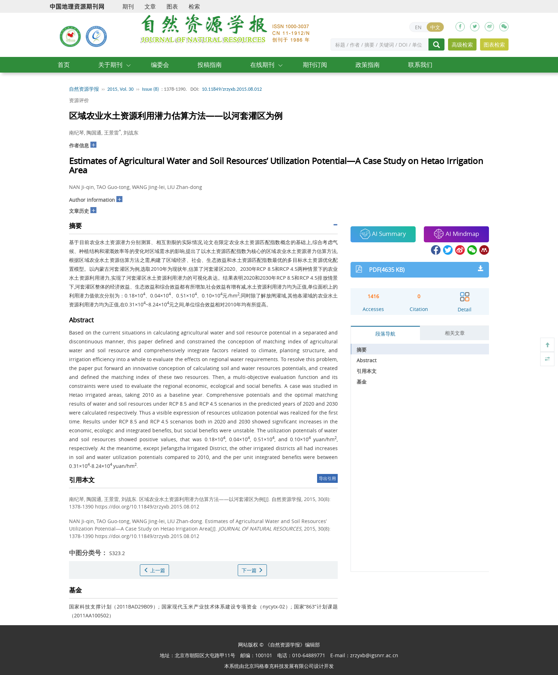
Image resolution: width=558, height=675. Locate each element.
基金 (362, 381)
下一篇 (252, 570)
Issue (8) (150, 89)
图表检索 (494, 44)
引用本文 (367, 371)
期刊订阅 (315, 64)
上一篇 (154, 570)
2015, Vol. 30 (120, 89)
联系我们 (420, 64)
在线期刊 (262, 64)
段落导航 (385, 333)
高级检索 (462, 44)
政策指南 (368, 64)
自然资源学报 (84, 89)
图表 (172, 6)
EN (418, 27)
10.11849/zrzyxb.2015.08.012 (232, 89)
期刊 (128, 6)
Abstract (367, 360)
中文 (435, 27)
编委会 (160, 64)
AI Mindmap (456, 233)
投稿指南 (210, 64)
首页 (64, 64)
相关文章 (455, 332)
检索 (194, 6)
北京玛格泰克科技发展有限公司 (279, 666)
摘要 (362, 349)
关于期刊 (110, 64)
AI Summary (383, 233)
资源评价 (79, 100)
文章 (150, 6)
